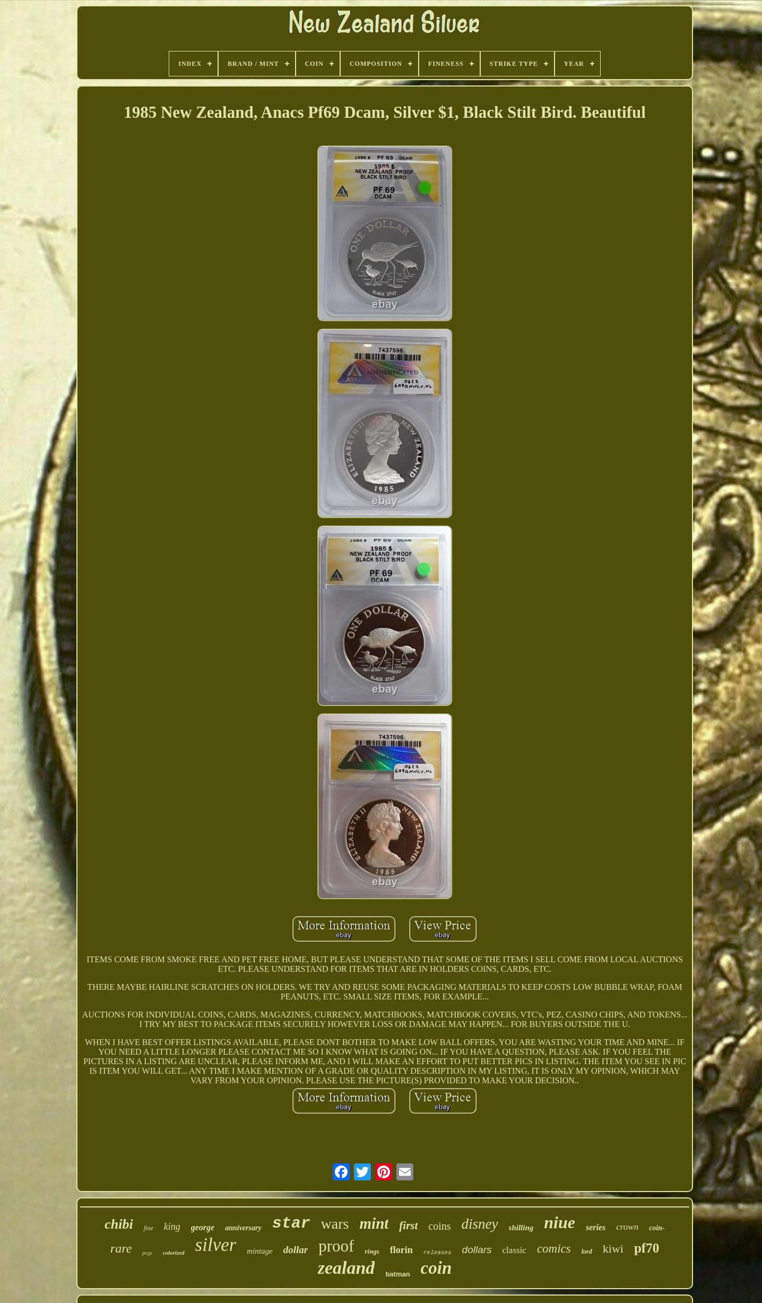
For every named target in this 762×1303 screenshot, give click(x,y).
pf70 (646, 1248)
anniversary (243, 1228)
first (408, 1225)
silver (216, 1245)
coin (436, 1268)
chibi (119, 1224)
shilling (521, 1227)
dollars (477, 1249)
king (172, 1226)
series (595, 1227)
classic (514, 1250)
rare (121, 1248)
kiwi (613, 1248)
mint (374, 1223)
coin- (657, 1228)
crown (627, 1227)
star (291, 1223)
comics (554, 1248)
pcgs (147, 1253)
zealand (346, 1268)
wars (335, 1223)
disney (480, 1224)
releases (437, 1252)
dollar (295, 1249)
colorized (174, 1252)
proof (336, 1246)
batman (397, 1274)
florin (401, 1250)
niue (559, 1222)
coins (439, 1226)
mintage (259, 1251)
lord (587, 1251)
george (202, 1227)
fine (148, 1228)
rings (372, 1251)
